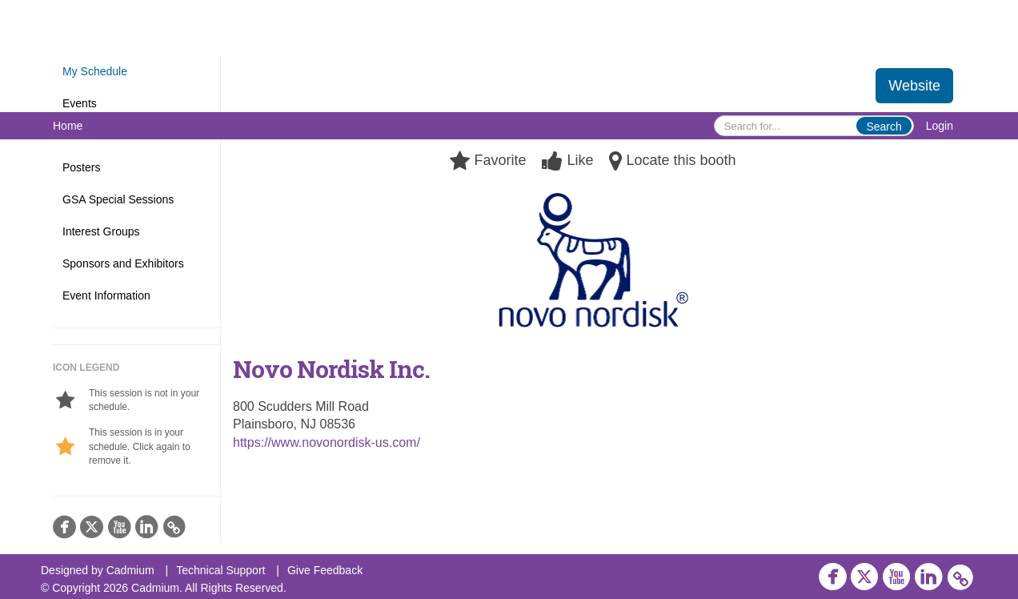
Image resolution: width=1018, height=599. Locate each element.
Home (67, 125)
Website (914, 86)
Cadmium (130, 570)
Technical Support (220, 570)
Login (939, 125)
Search (883, 126)
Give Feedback (325, 570)
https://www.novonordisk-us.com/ (326, 442)
